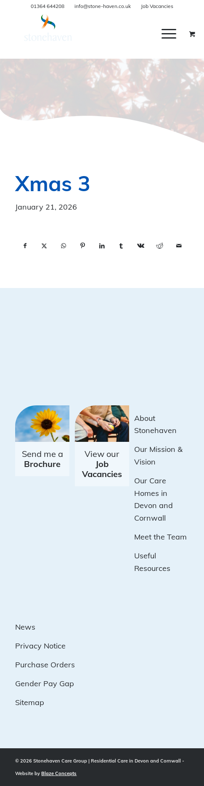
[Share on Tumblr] (121, 246)
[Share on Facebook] (24, 246)
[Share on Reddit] (160, 246)
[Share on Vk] (140, 246)
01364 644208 (47, 6)
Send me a (42, 459)
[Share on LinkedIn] (102, 246)
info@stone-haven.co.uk (102, 6)
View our (102, 464)
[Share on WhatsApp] (63, 246)
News (25, 627)
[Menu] (169, 33)
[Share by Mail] (179, 246)
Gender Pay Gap (44, 683)
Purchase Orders (45, 664)
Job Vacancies (157, 6)
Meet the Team (160, 537)
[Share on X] (44, 246)
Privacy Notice (40, 646)
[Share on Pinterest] (83, 246)
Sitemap (29, 702)
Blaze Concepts (59, 773)
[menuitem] (175, 33)
